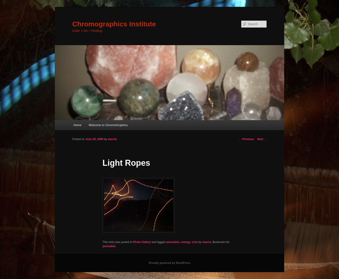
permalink (109, 246)
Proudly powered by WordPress (169, 263)
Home (77, 125)
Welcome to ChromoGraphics (108, 125)
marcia (112, 139)
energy (185, 242)
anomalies (173, 242)
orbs (195, 242)
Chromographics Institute (114, 24)
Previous (246, 139)
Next (262, 139)
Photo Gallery (142, 242)
